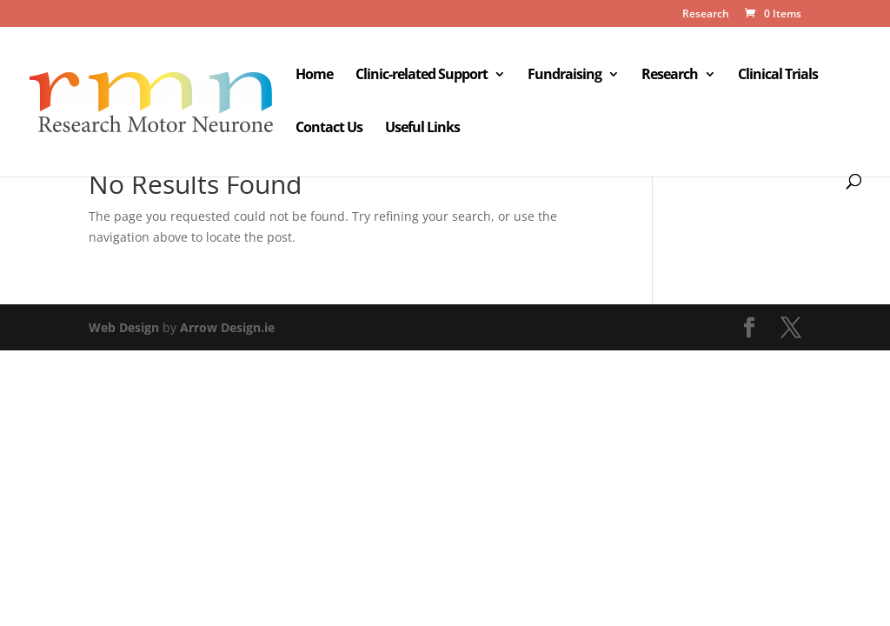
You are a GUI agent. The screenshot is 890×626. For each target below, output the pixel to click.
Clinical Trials (778, 75)
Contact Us (329, 129)
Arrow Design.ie (227, 327)
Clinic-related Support (421, 75)
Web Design (124, 327)
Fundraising (564, 75)
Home (314, 75)
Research (705, 15)
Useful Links (422, 129)
